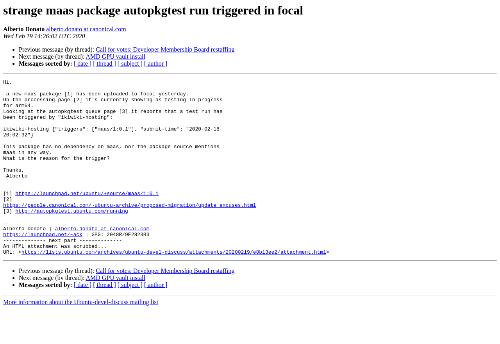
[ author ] (156, 63)
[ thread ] (104, 63)
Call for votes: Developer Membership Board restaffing (165, 49)
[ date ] (82, 63)
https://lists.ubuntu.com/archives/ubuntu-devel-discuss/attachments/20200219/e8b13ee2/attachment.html (173, 286)
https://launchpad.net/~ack (42, 265)
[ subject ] (130, 63)
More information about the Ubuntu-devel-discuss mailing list (80, 337)
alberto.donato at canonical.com (86, 29)
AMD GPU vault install (115, 56)
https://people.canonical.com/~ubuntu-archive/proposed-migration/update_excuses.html (129, 230)
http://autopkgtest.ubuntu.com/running (71, 237)
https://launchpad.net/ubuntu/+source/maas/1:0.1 (87, 216)
